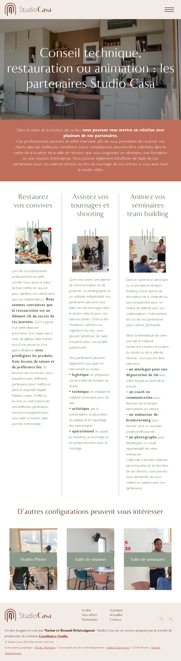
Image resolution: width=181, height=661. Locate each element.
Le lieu (86, 610)
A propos (116, 610)
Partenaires (90, 620)
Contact (115, 620)
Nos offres (89, 615)
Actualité (116, 615)
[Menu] (169, 10)
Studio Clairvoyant (118, 647)
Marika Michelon (45, 647)
